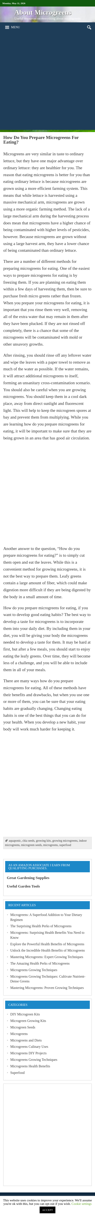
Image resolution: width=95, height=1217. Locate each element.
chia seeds (28, 840)
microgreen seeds (31, 845)
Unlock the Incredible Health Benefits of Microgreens (47, 950)
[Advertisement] (47, 82)
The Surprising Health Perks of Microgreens (40, 926)
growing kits (43, 840)
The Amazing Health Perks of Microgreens (39, 963)
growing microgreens (65, 840)
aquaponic (15, 840)
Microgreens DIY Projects (28, 1053)
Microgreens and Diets (26, 1040)
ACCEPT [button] (47, 1210)
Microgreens (19, 1034)
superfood (65, 845)
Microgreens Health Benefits (30, 1066)
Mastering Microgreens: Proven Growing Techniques (47, 988)
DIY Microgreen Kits (25, 1014)
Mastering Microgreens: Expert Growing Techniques (46, 957)
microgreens (50, 845)
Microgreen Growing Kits (28, 1021)
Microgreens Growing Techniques (33, 970)
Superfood (17, 1073)
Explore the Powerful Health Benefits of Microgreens (47, 944)
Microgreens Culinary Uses (29, 1046)
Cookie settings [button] (81, 1203)
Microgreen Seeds (22, 1027)
